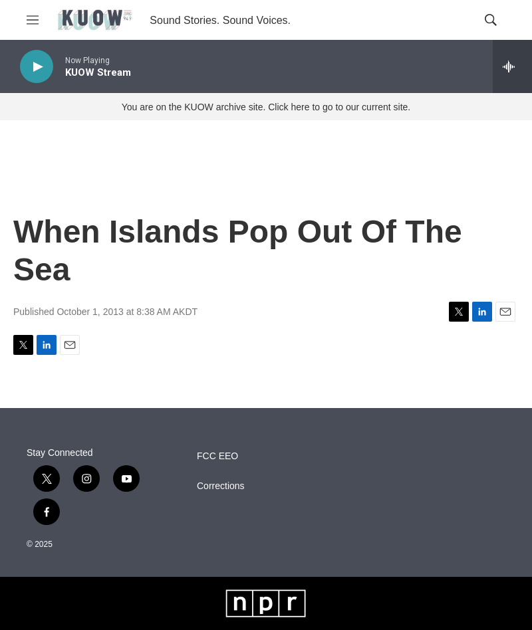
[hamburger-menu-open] (32, 20)
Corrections (221, 486)
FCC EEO (217, 456)
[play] (36, 66)
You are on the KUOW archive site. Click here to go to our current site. (266, 107)
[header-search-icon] (490, 20)
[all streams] (512, 66)
